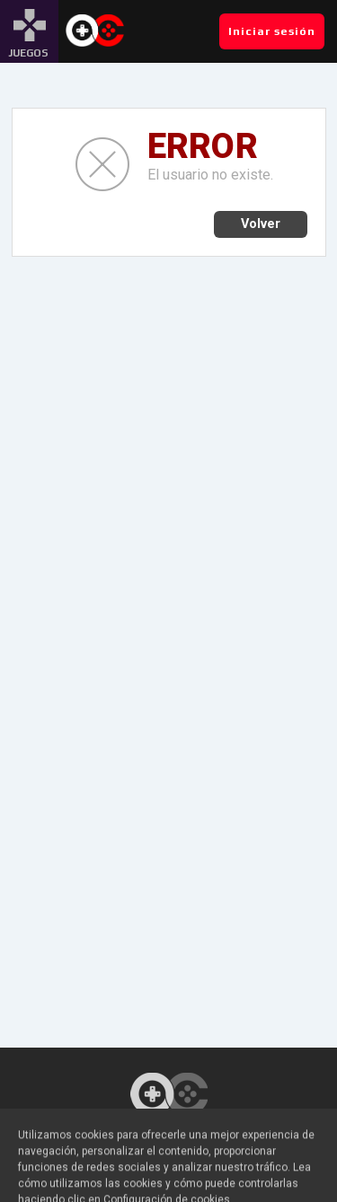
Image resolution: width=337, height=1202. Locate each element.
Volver (260, 224)
